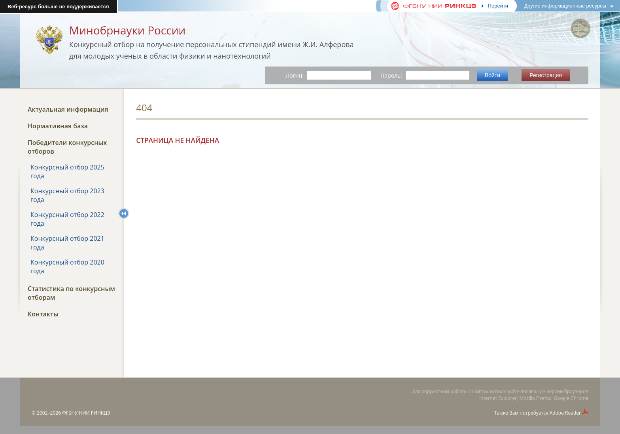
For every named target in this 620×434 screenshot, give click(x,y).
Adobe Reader (565, 412)
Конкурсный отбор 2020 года (67, 266)
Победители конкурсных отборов (67, 147)
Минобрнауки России (127, 30)
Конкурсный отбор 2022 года (67, 219)
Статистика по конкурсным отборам (71, 293)
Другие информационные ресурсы (565, 6)
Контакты (43, 314)
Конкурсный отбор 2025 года (67, 171)
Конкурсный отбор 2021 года (67, 242)
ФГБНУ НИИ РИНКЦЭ (86, 412)
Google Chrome (571, 398)
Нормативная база (58, 126)
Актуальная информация (68, 109)
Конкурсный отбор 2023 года (67, 195)
